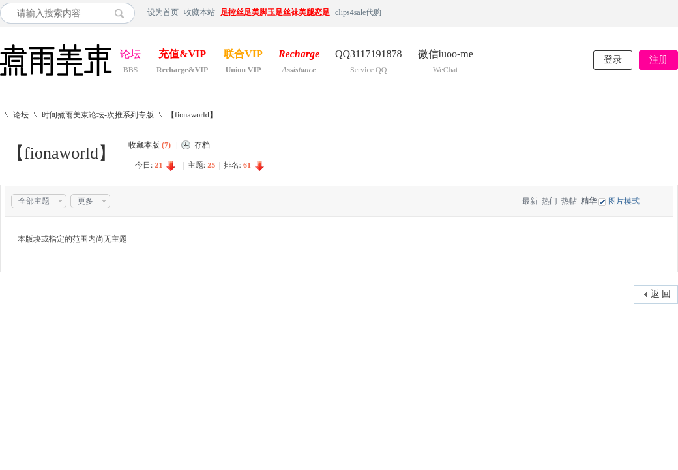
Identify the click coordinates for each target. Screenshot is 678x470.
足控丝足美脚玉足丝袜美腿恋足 (275, 12)
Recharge (298, 55)
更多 (85, 201)
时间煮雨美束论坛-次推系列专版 (98, 114)
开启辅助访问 (674, 12)
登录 (613, 60)
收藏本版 (149, 144)
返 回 (661, 294)
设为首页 (163, 12)
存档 (202, 144)
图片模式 (624, 201)
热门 (549, 201)
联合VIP (243, 55)
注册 (658, 60)
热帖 (569, 201)
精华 (589, 201)
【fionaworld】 (192, 114)
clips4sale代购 (358, 12)
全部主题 (34, 201)
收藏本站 (199, 12)
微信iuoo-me (445, 55)
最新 (530, 201)
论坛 (130, 55)
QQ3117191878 (368, 55)
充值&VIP (182, 55)
